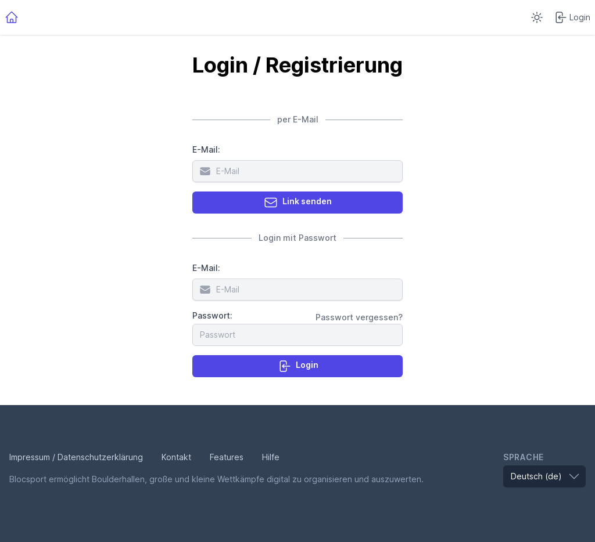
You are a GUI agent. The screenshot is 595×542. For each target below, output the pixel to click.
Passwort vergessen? (359, 317)
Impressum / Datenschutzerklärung (76, 457)
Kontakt (176, 457)
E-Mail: (206, 149)
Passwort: (212, 315)
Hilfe (270, 457)
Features (226, 457)
